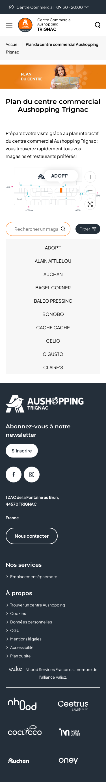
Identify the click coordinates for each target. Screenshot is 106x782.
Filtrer (87, 228)
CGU (15, 630)
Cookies (18, 613)
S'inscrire (22, 451)
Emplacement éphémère (33, 576)
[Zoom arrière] (90, 190)
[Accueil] (14, 44)
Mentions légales (26, 638)
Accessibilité (22, 647)
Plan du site (20, 655)
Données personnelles (31, 621)
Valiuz (61, 677)
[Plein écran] (90, 204)
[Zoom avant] (90, 177)
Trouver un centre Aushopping (37, 604)
